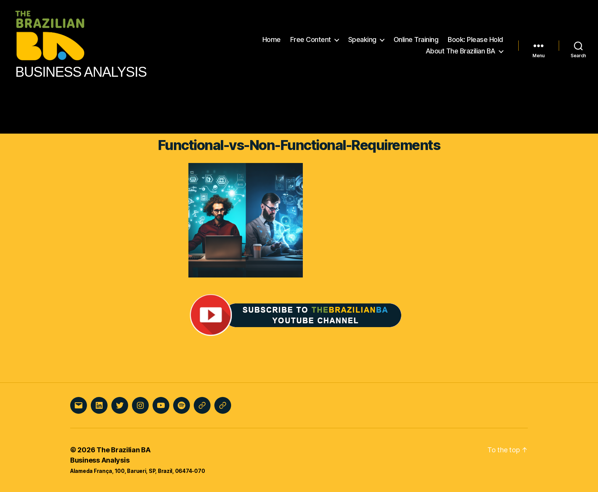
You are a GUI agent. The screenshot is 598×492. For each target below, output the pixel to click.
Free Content (310, 39)
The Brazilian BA (123, 450)
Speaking (362, 39)
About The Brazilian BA (460, 51)
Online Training (416, 39)
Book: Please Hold (475, 39)
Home (271, 39)
